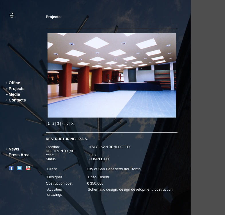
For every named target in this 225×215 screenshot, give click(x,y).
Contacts (17, 100)
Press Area (19, 155)
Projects (16, 88)
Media (14, 94)
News (14, 149)
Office (14, 83)
